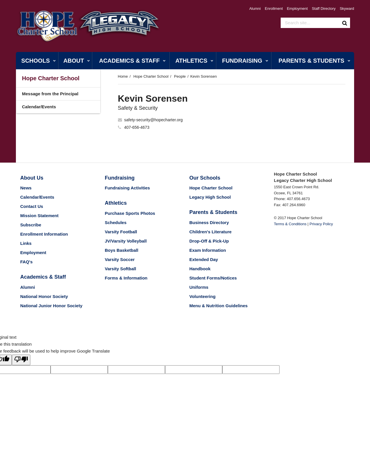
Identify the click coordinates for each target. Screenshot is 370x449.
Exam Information (207, 250)
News (26, 187)
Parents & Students (213, 212)
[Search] (345, 23)
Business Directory (209, 222)
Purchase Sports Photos (130, 213)
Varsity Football (121, 231)
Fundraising (120, 178)
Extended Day (203, 259)
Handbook (199, 268)
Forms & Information (126, 277)
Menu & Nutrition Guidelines (218, 305)
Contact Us (31, 206)
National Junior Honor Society (51, 305)
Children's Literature (210, 231)
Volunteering (202, 296)
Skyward (347, 8)
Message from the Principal (50, 93)
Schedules (116, 222)
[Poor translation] (21, 360)
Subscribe (30, 224)
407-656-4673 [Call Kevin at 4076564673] (136, 127)
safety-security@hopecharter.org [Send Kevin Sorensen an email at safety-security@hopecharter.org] (153, 120)
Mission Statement (39, 215)
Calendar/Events (39, 106)
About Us (31, 178)
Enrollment (274, 8)
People (180, 76)
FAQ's (26, 261)
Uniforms (198, 287)
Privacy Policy (321, 224)
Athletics (116, 203)
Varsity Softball (120, 268)
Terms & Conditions (290, 224)
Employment (297, 8)
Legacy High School (210, 197)
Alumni (255, 8)
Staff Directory (324, 8)
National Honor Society (44, 296)
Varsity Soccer (120, 259)
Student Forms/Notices (213, 277)
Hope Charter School (150, 76)
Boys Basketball (121, 250)
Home (123, 76)
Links (26, 243)
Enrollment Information (44, 234)
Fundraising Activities (127, 187)
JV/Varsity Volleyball (126, 241)
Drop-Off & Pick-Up (209, 241)
